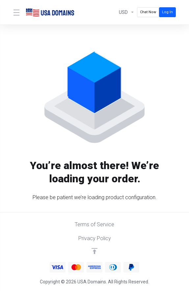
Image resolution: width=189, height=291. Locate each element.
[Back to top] (94, 251)
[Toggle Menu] (16, 12)
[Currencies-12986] (126, 12)
